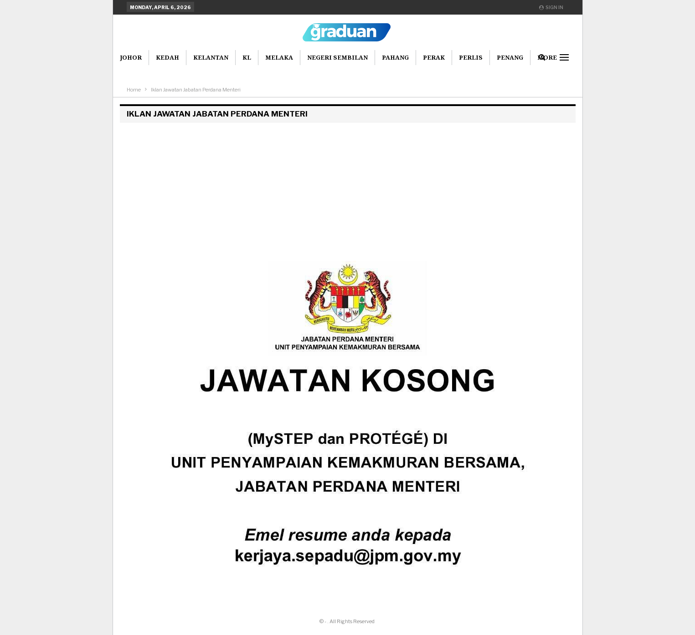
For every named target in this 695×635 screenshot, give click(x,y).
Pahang (395, 57)
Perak (434, 57)
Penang (510, 57)
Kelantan (210, 57)
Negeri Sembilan (337, 57)
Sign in (551, 7)
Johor (131, 57)
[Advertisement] (348, 190)
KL (246, 57)
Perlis (471, 57)
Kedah (167, 57)
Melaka (279, 57)
